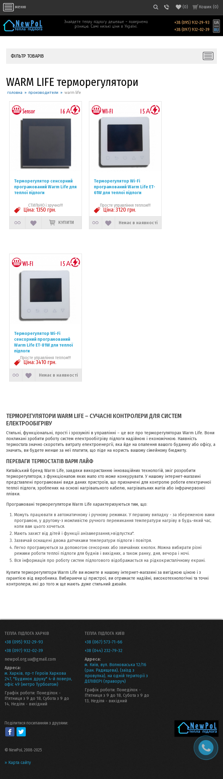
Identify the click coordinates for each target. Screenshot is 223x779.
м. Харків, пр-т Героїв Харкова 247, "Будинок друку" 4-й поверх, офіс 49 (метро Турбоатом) (38, 678)
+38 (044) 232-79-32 (103, 650)
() (182, 7)
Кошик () (208, 7)
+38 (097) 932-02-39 (192, 29)
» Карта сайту (18, 762)
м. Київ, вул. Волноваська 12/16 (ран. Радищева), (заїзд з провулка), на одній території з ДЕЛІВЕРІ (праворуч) (116, 673)
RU (216, 30)
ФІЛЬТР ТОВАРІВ (27, 56)
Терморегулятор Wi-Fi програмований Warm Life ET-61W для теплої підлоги (124, 186)
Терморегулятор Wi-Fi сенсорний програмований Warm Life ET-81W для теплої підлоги (43, 342)
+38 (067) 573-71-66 (103, 642)
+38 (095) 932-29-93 (192, 22)
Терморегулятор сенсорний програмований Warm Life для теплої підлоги (45, 186)
